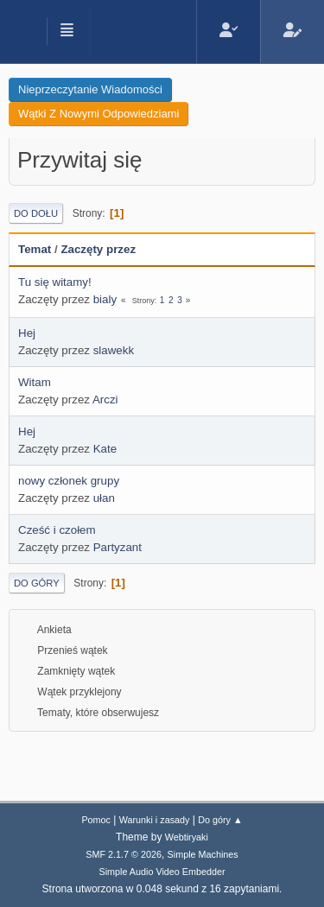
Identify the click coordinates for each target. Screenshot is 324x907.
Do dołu (36, 213)
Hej (26, 333)
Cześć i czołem (57, 529)
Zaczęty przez (98, 249)
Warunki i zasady (154, 820)
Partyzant (117, 547)
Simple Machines (203, 854)
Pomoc (96, 820)
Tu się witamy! (55, 282)
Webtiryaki (186, 837)
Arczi (105, 399)
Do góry (37, 583)
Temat (34, 249)
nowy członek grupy (68, 480)
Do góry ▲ (220, 820)
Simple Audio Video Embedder (161, 871)
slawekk (113, 350)
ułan (104, 498)
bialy (105, 299)
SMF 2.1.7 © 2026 (124, 854)
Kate (105, 448)
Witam (34, 382)
